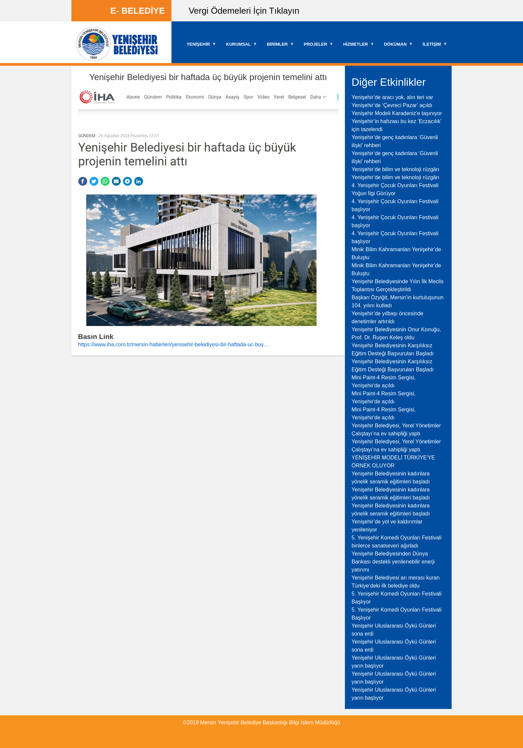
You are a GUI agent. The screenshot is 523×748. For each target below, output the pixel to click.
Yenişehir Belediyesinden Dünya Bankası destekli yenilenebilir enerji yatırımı (393, 562)
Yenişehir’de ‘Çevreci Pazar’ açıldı (392, 105)
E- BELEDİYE (137, 11)
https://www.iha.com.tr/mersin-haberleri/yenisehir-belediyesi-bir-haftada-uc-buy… (173, 344)
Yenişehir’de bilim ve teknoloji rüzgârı (395, 169)
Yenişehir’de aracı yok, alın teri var (392, 97)
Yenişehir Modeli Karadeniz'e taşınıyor (397, 113)
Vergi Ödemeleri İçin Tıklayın (244, 11)
